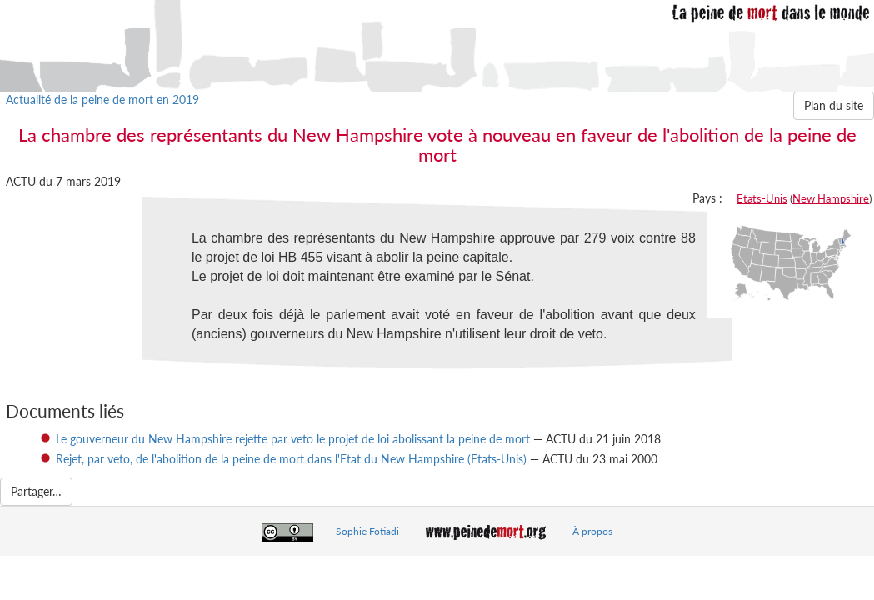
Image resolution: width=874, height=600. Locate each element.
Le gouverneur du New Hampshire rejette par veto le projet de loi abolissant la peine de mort (293, 439)
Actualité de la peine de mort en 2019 (102, 99)
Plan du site (833, 105)
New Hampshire (830, 198)
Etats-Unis (762, 198)
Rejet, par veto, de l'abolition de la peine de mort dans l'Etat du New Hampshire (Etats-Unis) (291, 459)
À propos (592, 531)
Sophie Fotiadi (367, 531)
